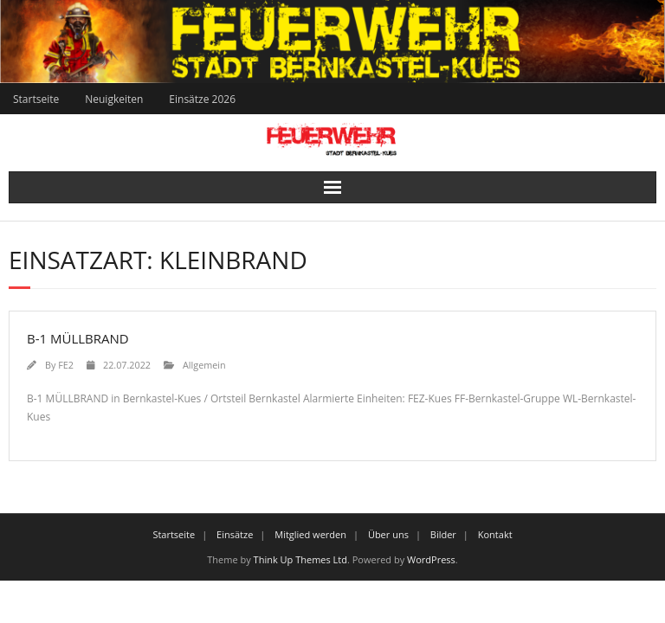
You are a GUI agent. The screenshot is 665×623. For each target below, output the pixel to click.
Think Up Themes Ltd (300, 559)
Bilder (443, 534)
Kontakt (495, 534)
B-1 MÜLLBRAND (78, 338)
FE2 (66, 364)
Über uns (388, 534)
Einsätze (234, 534)
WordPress (431, 559)
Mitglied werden (310, 534)
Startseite (36, 99)
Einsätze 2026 (202, 99)
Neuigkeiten (114, 99)
